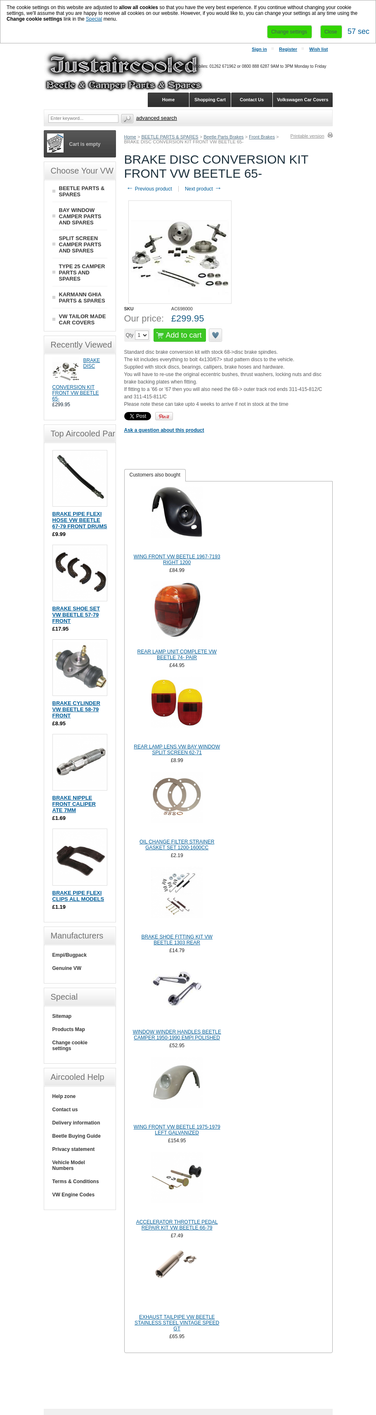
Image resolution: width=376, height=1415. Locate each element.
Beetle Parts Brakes (223, 136)
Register (288, 49)
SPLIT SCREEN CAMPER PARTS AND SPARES (80, 244)
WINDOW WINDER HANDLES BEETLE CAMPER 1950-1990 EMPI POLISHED (177, 1035)
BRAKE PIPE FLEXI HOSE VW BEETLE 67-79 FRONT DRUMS (79, 520)
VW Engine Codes (73, 1195)
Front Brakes (262, 136)
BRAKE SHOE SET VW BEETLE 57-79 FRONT (76, 614)
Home (130, 136)
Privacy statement (73, 1149)
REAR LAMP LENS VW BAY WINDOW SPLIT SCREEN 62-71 (177, 749)
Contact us (65, 1109)
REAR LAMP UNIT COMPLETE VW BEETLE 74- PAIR (177, 654)
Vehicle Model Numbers (68, 1165)
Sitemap (62, 1016)
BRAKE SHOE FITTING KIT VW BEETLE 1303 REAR (176, 940)
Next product (203, 189)
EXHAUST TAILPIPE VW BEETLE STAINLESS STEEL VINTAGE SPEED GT (177, 1323)
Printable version (307, 135)
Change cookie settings (69, 1045)
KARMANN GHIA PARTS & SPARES (82, 297)
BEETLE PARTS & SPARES (169, 136)
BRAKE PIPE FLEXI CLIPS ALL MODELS (78, 896)
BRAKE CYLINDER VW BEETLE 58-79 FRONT (76, 709)
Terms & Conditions (75, 1181)
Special (94, 19)
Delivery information (76, 1123)
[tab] (155, 475)
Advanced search (156, 118)
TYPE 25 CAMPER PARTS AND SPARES (82, 272)
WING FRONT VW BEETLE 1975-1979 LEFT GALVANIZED (177, 1130)
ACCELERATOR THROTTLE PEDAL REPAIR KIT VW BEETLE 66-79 (177, 1225)
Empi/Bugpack (69, 955)
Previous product (149, 189)
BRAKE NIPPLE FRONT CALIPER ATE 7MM (74, 804)
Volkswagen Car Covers (303, 99)
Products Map (68, 1029)
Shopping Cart (210, 99)
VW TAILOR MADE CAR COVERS (82, 319)
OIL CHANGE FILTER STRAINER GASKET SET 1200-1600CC (177, 844)
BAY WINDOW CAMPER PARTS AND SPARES (80, 216)
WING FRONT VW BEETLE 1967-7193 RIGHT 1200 (177, 559)
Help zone (64, 1096)
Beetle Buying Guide (76, 1136)
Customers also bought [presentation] (155, 475)
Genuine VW (67, 968)
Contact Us (252, 99)
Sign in (259, 49)
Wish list (318, 49)
